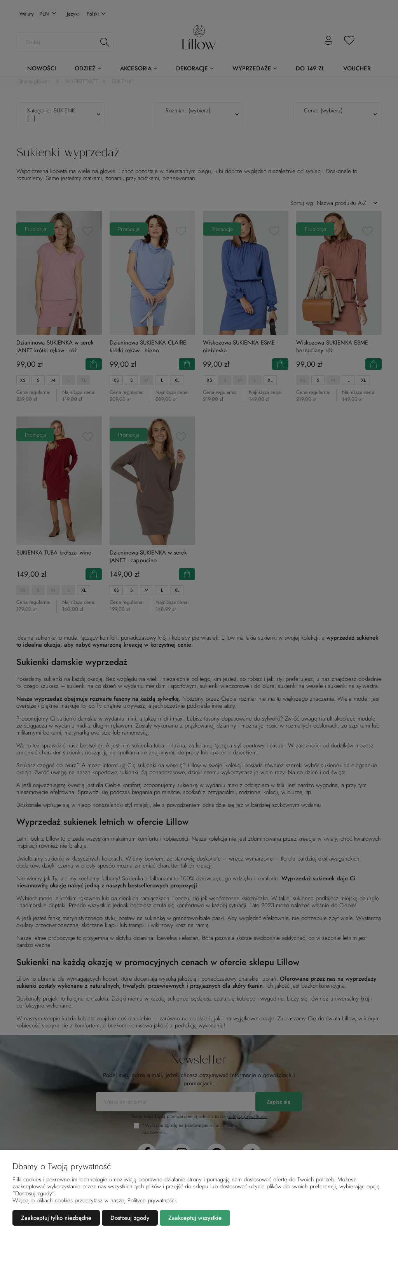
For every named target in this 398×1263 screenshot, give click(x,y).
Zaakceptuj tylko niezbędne (56, 1218)
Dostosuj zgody (129, 1218)
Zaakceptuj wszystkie (195, 1218)
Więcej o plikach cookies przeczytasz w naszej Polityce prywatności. (94, 1200)
